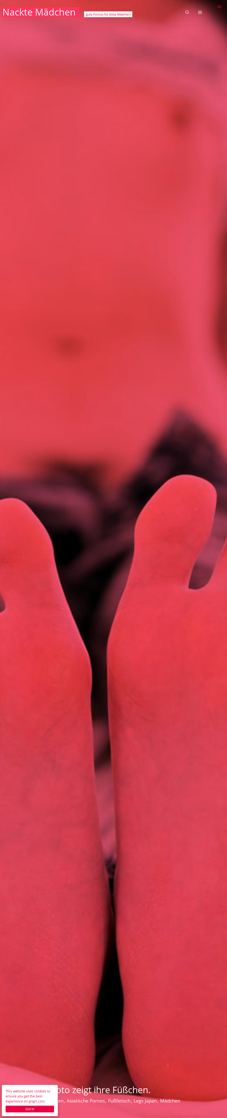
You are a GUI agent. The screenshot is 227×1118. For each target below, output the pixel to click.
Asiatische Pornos (86, 1100)
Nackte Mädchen (39, 12)
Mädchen (170, 1100)
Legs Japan (145, 1100)
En (220, 6)
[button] (187, 12)
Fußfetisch (119, 1100)
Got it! (30, 1109)
